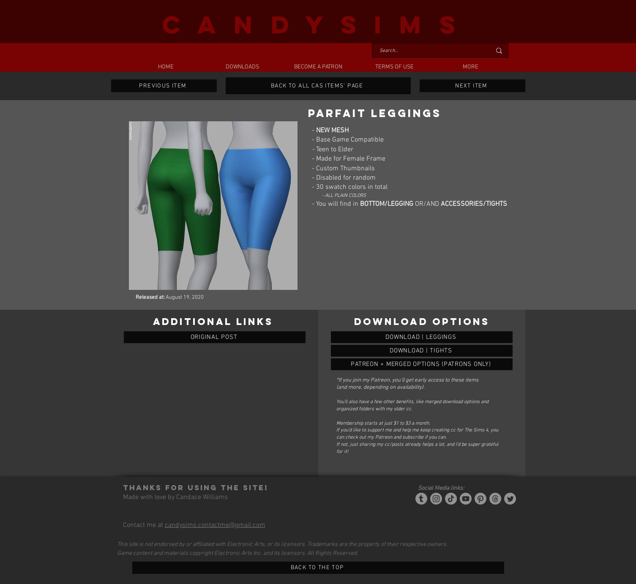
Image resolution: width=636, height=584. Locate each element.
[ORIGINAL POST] (215, 337)
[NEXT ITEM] (472, 85)
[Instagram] (436, 499)
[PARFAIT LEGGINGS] (422, 337)
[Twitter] (510, 499)
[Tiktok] (451, 499)
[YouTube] (466, 499)
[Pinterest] (480, 499)
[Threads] (495, 499)
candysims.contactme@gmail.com (215, 525)
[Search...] (428, 51)
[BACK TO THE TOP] (318, 568)
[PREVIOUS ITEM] (164, 85)
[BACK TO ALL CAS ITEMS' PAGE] (318, 85)
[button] (242, 67)
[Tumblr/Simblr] (421, 499)
